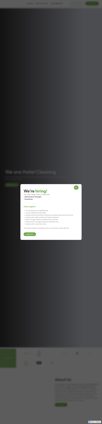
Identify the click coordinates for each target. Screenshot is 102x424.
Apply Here (29, 234)
